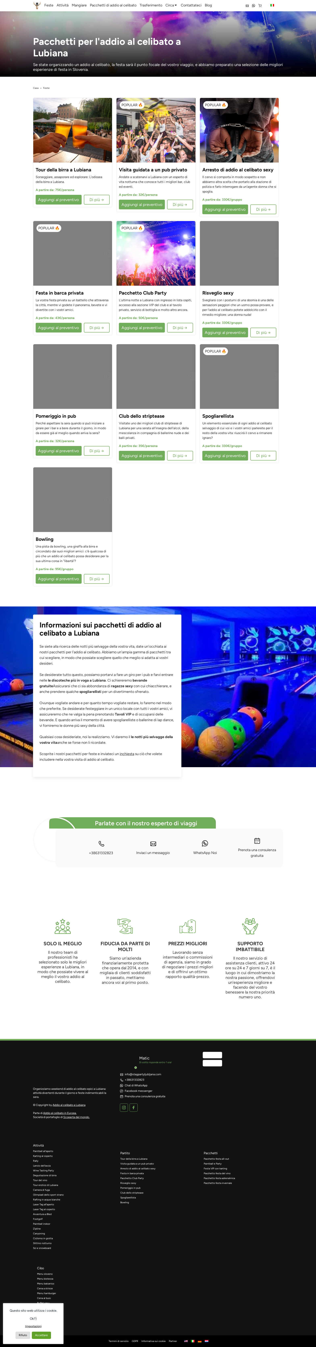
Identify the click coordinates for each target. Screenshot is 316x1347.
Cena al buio (44, 1298)
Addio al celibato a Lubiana (69, 1105)
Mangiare (79, 5)
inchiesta (127, 754)
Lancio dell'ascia (42, 1165)
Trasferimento (151, 5)
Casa (35, 88)
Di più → (96, 199)
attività (38, 1145)
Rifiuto (23, 1335)
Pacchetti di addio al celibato (113, 5)
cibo (40, 1268)
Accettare (41, 1335)
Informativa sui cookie (153, 1341)
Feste (48, 5)
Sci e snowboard (42, 1248)
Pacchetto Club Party (132, 1178)
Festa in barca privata (132, 1173)
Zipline (37, 1228)
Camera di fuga (41, 1190)
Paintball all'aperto (43, 1151)
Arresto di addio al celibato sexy (137, 1168)
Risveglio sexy (128, 1183)
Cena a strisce (45, 1288)
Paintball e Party (212, 1163)
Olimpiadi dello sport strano (48, 1194)
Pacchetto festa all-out (216, 1158)
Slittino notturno (42, 1243)
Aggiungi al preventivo (58, 199)
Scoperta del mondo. (76, 1117)
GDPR (135, 1341)
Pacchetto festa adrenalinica (219, 1178)
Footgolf (38, 1219)
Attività (63, 5)
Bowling (124, 1202)
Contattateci (191, 5)
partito (125, 1153)
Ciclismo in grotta (43, 1238)
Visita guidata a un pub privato (137, 1163)
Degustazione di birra (44, 1175)
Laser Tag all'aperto (43, 1204)
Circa (169, 5)
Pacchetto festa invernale (218, 1183)
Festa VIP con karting (215, 1168)
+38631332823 (101, 847)
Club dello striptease (131, 1192)
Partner (173, 1341)
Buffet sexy (43, 1303)
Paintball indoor (41, 1223)
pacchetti (211, 1153)
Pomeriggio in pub (130, 1187)
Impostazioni (33, 1326)
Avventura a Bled (42, 1214)
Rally (35, 1160)
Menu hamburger (46, 1293)
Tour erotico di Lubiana (45, 1185)
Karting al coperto (43, 1156)
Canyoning (39, 1233)
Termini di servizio (119, 1341)
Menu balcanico (45, 1283)
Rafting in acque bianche (46, 1199)
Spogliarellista (128, 1197)
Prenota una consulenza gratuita (257, 847)
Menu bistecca (45, 1278)
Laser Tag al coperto (44, 1209)
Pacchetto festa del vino (217, 1173)
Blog (208, 5)
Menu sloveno (45, 1274)
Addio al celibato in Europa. (60, 1113)
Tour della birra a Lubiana (133, 1158)
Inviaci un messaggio (153, 847)
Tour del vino (40, 1180)
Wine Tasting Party (43, 1170)
